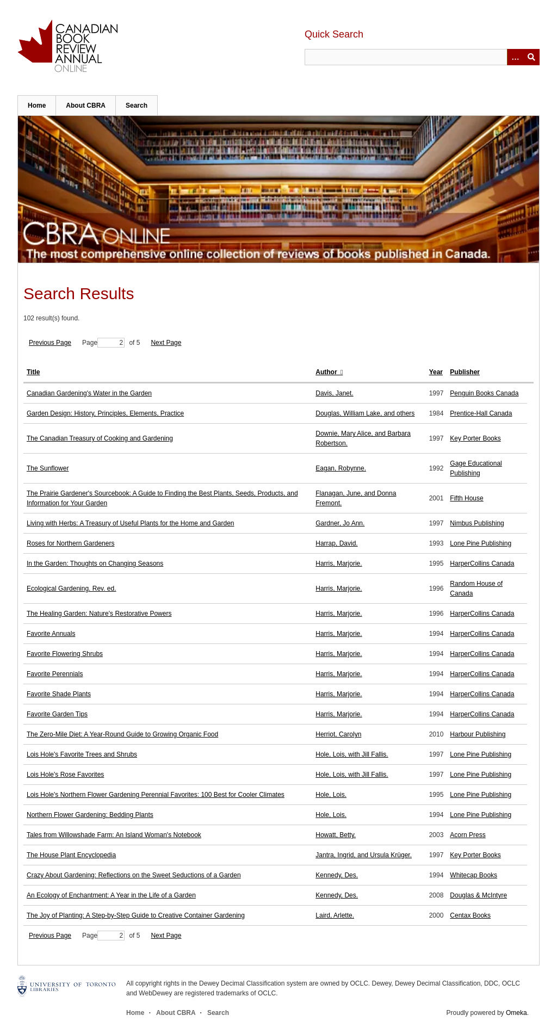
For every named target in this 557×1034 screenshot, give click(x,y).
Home (37, 105)
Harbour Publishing (477, 734)
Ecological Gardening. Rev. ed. (71, 588)
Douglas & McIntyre (478, 895)
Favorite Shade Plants (59, 694)
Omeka (516, 1013)
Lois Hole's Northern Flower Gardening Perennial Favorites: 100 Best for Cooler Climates (155, 794)
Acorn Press (467, 835)
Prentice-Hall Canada (481, 413)
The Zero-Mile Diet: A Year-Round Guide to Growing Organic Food (122, 734)
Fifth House (466, 498)
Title (33, 372)
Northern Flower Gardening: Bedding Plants (90, 815)
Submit (531, 57)
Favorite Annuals (51, 633)
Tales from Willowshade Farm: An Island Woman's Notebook (114, 835)
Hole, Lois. (330, 794)
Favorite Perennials (55, 674)
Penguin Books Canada (484, 393)
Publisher (465, 372)
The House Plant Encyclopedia (71, 855)
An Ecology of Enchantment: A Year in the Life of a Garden (111, 895)
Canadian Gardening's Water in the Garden (89, 393)
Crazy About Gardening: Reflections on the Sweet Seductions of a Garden (134, 875)
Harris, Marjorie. (338, 563)
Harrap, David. (336, 543)
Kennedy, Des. (336, 875)
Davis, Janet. (334, 393)
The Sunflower (48, 468)
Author (327, 372)
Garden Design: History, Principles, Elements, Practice (105, 413)
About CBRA (86, 105)
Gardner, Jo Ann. (339, 523)
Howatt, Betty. (335, 835)
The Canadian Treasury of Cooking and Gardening (100, 438)
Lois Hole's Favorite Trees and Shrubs (82, 754)
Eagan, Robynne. (340, 468)
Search (136, 105)
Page (103, 342)
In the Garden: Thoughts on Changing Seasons (95, 563)
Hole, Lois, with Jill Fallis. (351, 754)
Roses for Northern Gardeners (70, 543)
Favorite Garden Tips (57, 714)
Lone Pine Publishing (480, 543)
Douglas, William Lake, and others (364, 413)
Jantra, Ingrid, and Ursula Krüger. (363, 855)
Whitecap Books (473, 875)
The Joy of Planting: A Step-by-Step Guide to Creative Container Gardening (136, 915)
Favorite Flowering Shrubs (65, 654)
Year (436, 372)
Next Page (166, 342)
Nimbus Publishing (477, 523)
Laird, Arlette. (334, 915)
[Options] (515, 57)
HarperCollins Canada (482, 563)
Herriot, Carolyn (338, 734)
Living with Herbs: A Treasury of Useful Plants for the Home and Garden (130, 523)
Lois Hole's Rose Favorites (65, 774)
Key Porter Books (475, 438)
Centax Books (470, 915)
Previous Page (50, 342)
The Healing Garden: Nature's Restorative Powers (99, 613)
